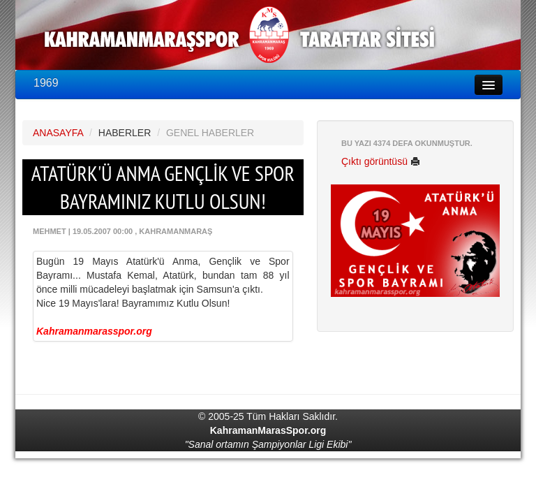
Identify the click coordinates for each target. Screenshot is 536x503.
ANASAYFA (58, 132)
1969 (46, 83)
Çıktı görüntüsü (380, 161)
